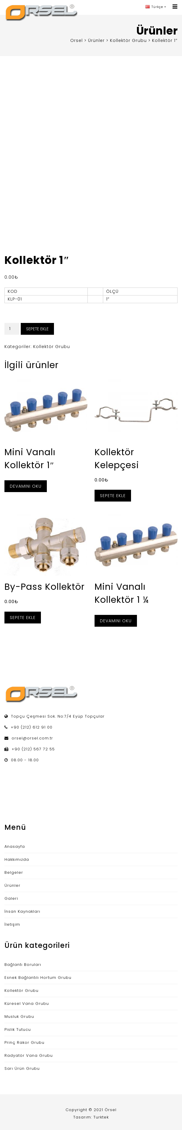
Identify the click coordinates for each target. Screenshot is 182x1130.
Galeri (11, 898)
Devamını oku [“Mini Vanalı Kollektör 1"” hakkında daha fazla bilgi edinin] (25, 486)
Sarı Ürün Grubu (22, 1068)
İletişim (12, 924)
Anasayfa (14, 846)
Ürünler (12, 885)
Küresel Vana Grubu (26, 1003)
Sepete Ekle (37, 329)
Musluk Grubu (19, 1016)
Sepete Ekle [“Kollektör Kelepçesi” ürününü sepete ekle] (113, 496)
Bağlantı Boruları (22, 964)
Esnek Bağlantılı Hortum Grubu (37, 977)
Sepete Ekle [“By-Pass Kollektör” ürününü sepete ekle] (23, 617)
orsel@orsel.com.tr (32, 738)
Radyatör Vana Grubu (28, 1055)
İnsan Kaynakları (22, 911)
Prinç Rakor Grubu (24, 1042)
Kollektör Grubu (51, 347)
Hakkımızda (16, 859)
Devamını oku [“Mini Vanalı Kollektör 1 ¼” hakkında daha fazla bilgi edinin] (116, 621)
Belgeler (13, 872)
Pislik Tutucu (17, 1029)
